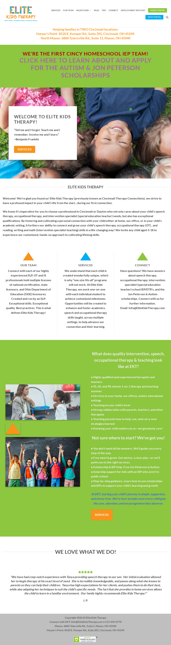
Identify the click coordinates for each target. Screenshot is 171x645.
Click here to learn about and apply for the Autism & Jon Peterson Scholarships (86, 67)
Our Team (68, 10)
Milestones (83, 10)
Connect (113, 10)
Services (56, 10)
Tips (104, 10)
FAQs (96, 10)
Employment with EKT (133, 10)
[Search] (167, 17)
